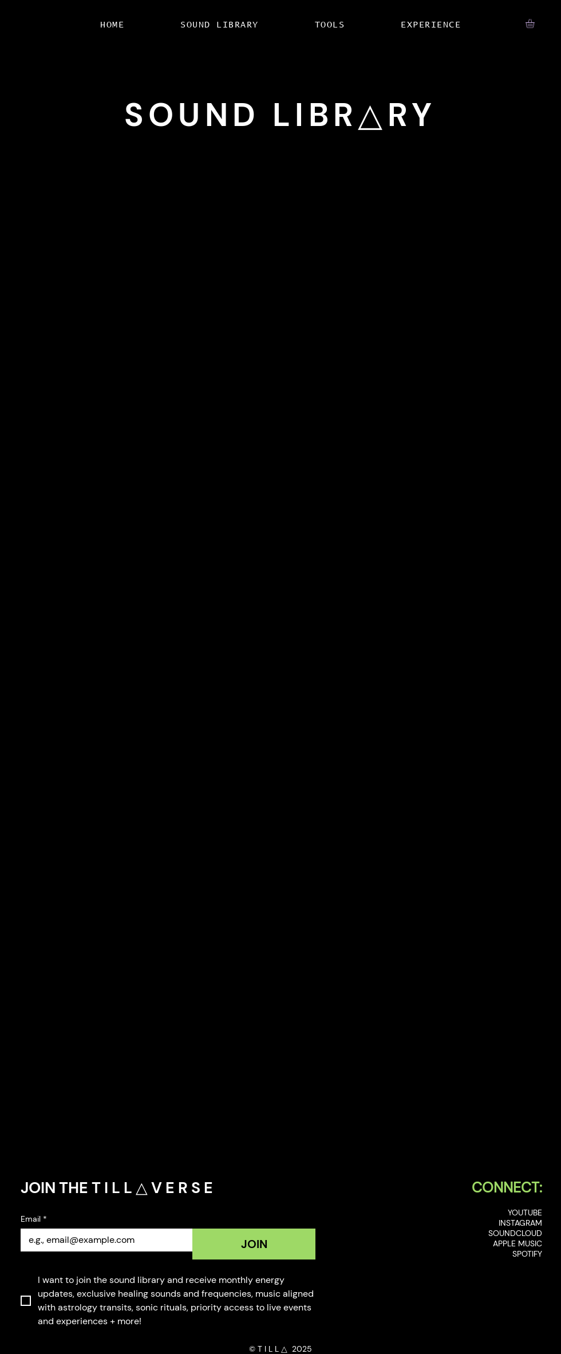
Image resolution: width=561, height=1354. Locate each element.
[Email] (103, 1240)
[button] (535, 23)
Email (34, 1219)
